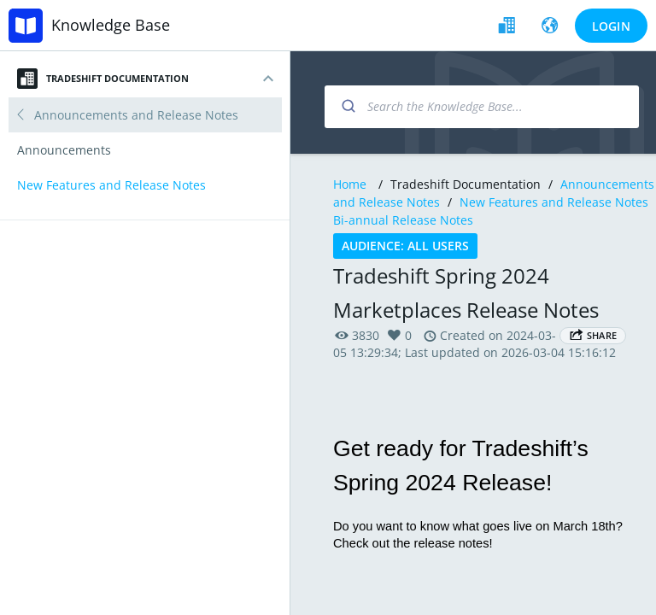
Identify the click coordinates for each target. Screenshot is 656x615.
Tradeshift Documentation (103, 78)
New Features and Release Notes (556, 202)
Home (349, 184)
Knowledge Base (110, 25)
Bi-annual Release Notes (403, 220)
